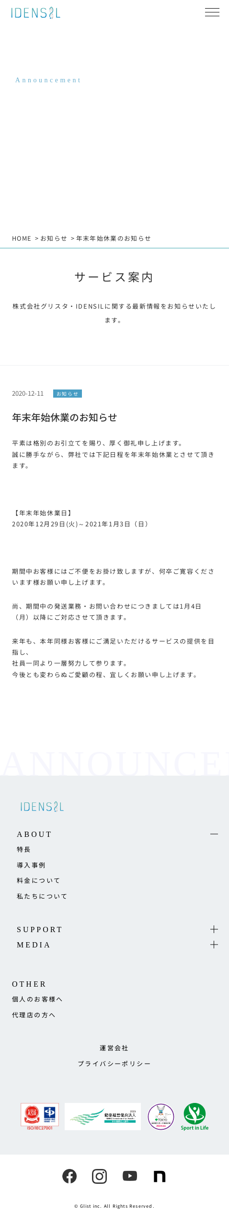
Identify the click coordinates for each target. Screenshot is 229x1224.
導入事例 (31, 864)
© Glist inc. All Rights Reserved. (114, 1206)
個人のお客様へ (38, 998)
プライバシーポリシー (114, 1063)
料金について (39, 880)
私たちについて (43, 896)
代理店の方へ (34, 1014)
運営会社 (114, 1047)
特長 (24, 849)
